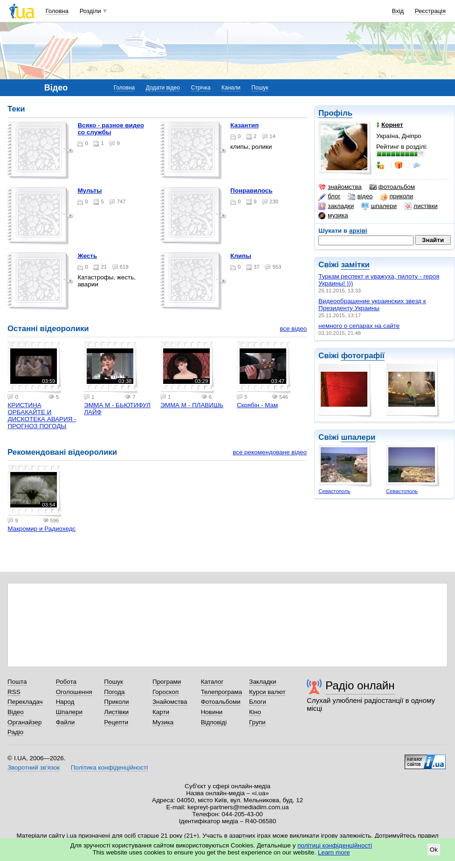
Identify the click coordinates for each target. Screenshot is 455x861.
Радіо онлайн (360, 685)
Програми (166, 681)
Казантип (244, 125)
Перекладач (24, 701)
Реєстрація (430, 10)
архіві (358, 230)
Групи (257, 722)
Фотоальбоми (221, 701)
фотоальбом (392, 187)
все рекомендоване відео (270, 452)
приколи (396, 196)
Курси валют (267, 691)
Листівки (116, 711)
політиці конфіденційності (334, 845)
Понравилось (251, 190)
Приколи (116, 701)
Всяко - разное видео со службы (110, 129)
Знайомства (169, 701)
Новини (212, 711)
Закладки (262, 681)
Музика (162, 722)
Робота (66, 681)
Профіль (335, 113)
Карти (160, 711)
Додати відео (163, 87)
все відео (293, 328)
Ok (434, 849)
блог (329, 196)
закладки (336, 206)
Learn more (334, 852)
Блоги (257, 701)
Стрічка (200, 87)
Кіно (255, 711)
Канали (231, 87)
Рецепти (116, 722)
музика (333, 215)
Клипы (240, 255)
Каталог (212, 681)
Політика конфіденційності (109, 767)
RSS (14, 691)
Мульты (89, 190)
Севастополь (334, 491)
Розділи (90, 10)
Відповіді (214, 722)
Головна (57, 10)
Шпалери (69, 711)
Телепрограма (221, 691)
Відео (15, 711)
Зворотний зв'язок (33, 767)
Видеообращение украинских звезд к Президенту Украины (372, 305)
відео (360, 196)
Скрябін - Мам (257, 405)
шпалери (379, 206)
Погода (114, 691)
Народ (65, 701)
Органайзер (24, 722)
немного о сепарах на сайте (359, 325)
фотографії (362, 355)
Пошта (17, 681)
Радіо (15, 732)
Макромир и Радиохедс (41, 528)
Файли (65, 722)
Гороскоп (165, 691)
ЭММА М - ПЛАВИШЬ (191, 405)
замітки (355, 264)
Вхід (398, 10)
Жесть (87, 255)
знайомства (340, 187)
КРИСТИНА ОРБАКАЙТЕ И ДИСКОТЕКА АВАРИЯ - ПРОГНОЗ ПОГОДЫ (41, 416)
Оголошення (74, 691)
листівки (421, 206)
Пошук (259, 87)
